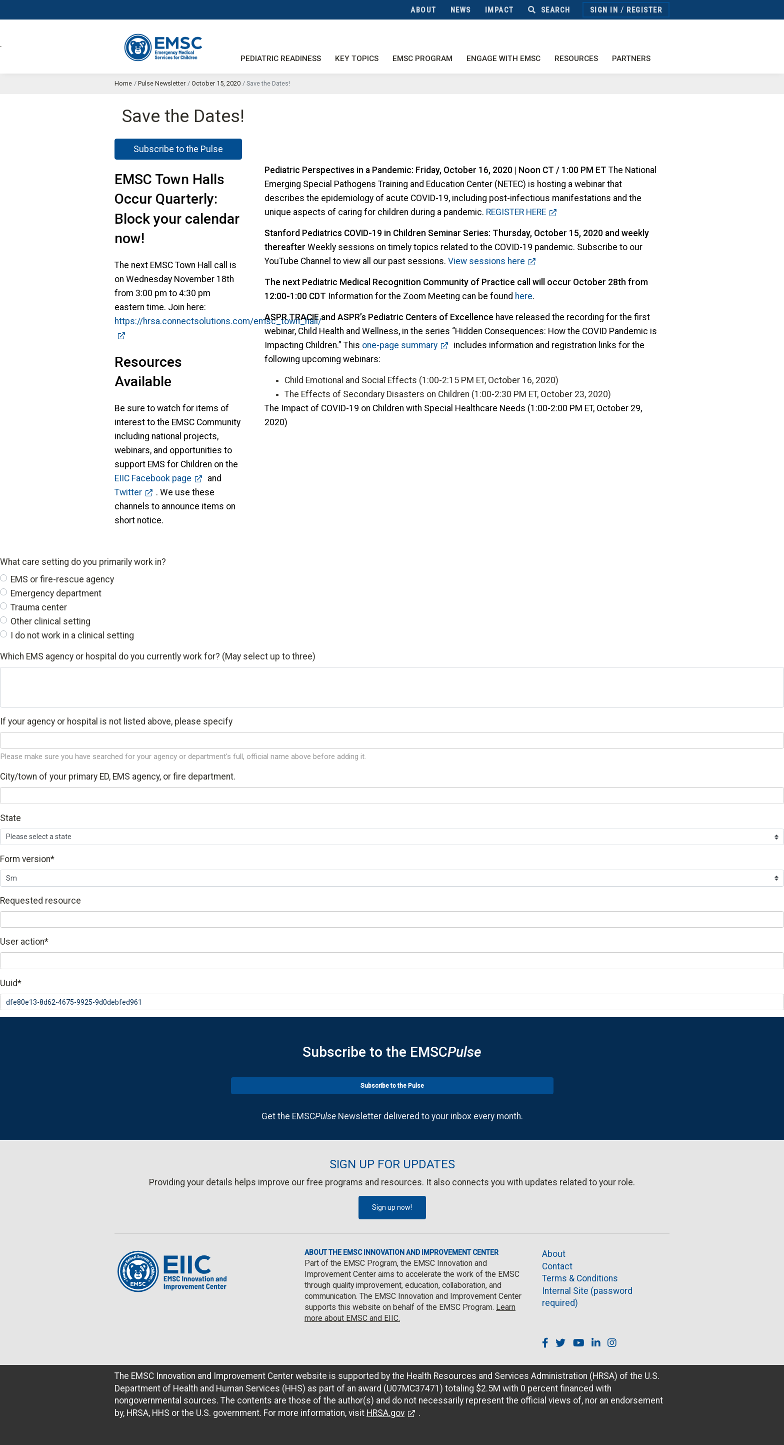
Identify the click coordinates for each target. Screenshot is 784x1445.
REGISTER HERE (516, 212)
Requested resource (40, 901)
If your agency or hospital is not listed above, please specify (116, 721)
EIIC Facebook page (153, 478)
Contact (557, 1266)
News (460, 10)
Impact (499, 10)
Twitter (128, 492)
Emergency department (56, 593)
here (523, 296)
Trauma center (38, 607)
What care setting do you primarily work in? (83, 562)
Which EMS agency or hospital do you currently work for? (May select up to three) (158, 656)
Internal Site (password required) (587, 1297)
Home (123, 83)
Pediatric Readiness (280, 58)
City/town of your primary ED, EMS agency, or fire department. (118, 777)
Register (644, 10)
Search (549, 10)
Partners (631, 58)
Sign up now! (392, 1207)
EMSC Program (422, 58)
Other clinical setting (50, 621)
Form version (27, 859)
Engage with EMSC (503, 58)
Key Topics (356, 58)
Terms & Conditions (580, 1278)
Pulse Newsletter (162, 83)
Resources (576, 58)
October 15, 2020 (216, 83)
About (423, 10)
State (10, 818)
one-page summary (400, 345)
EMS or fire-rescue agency (62, 579)
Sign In (604, 10)
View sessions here (486, 261)
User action (24, 942)
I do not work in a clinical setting (72, 635)
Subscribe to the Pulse (178, 149)
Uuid (11, 983)
